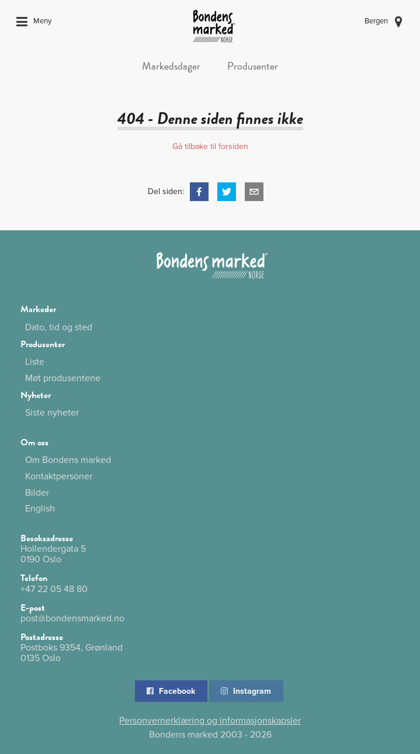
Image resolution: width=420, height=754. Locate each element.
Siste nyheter (52, 412)
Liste (34, 362)
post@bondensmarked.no (72, 618)
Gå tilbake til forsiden (210, 146)
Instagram (245, 691)
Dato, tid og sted (58, 327)
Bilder (37, 493)
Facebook (170, 691)
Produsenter (252, 66)
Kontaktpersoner (58, 476)
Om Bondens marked (68, 460)
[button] (199, 191)
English (40, 508)
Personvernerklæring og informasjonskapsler (210, 721)
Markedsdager (171, 66)
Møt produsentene (62, 378)
